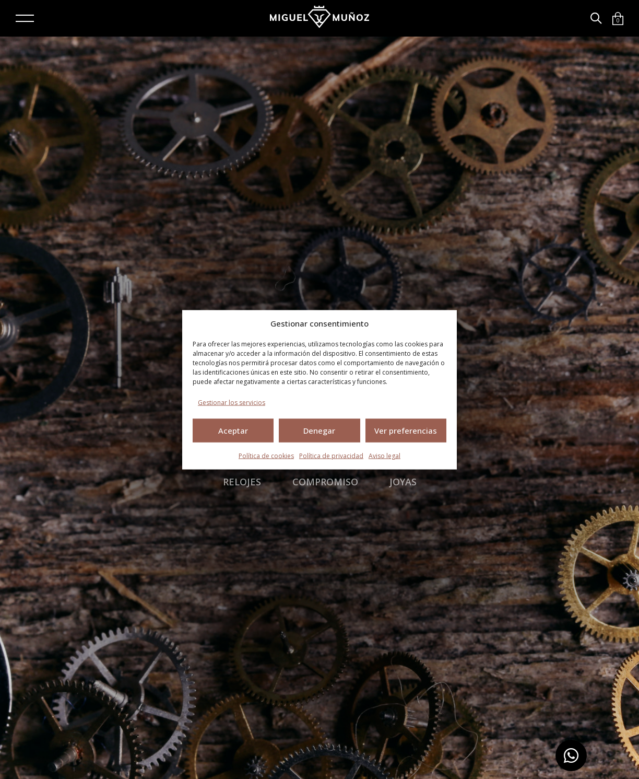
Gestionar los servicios (231, 402)
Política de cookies (266, 455)
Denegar (319, 430)
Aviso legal (384, 455)
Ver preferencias (405, 430)
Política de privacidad (331, 455)
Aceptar (233, 430)
